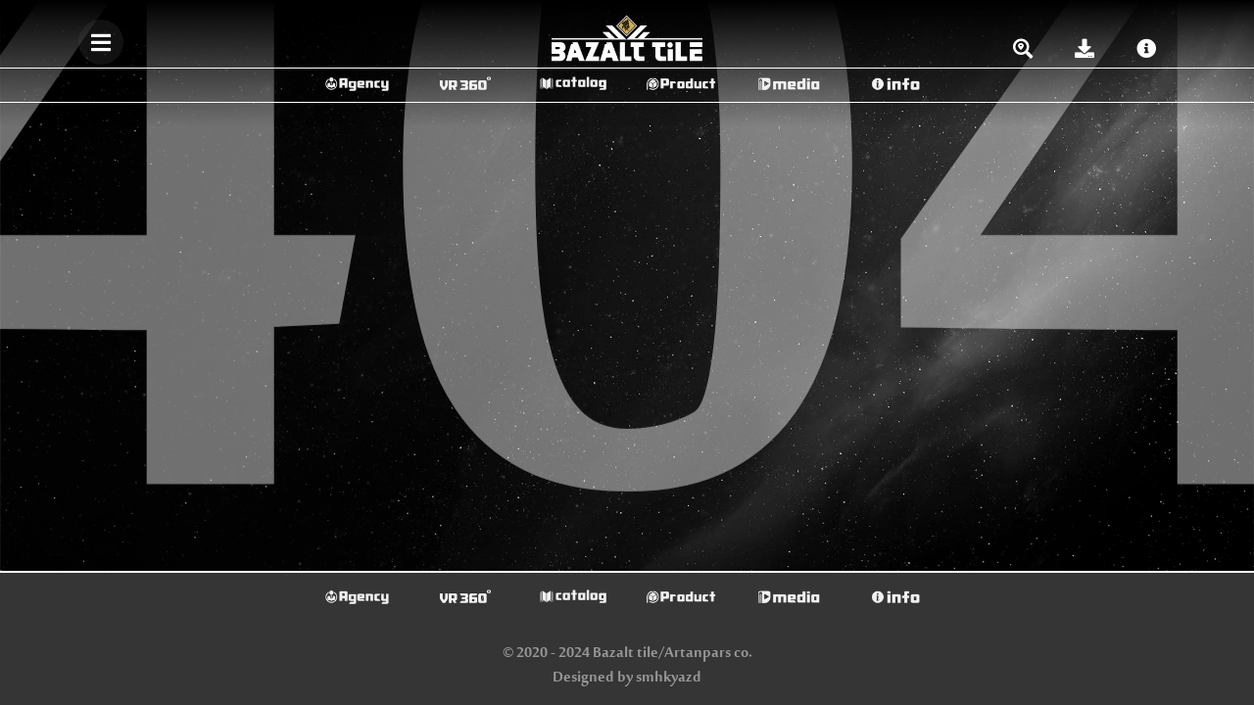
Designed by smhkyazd (627, 678)
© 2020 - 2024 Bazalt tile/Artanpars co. (627, 653)
